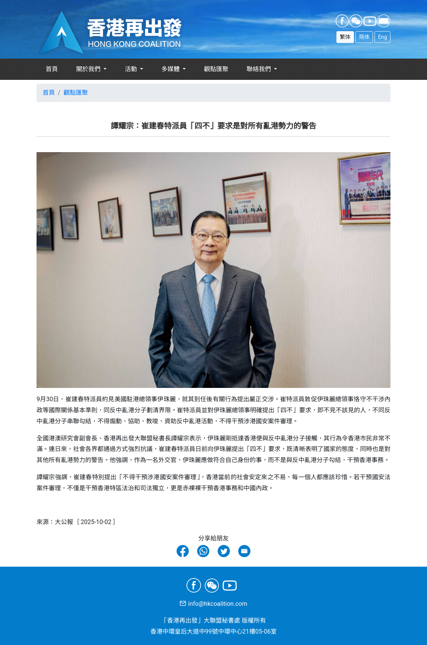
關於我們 (89, 69)
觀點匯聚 (216, 69)
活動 (132, 69)
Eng (382, 37)
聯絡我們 (259, 69)
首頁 (52, 69)
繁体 (345, 37)
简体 (364, 37)
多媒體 (171, 69)
